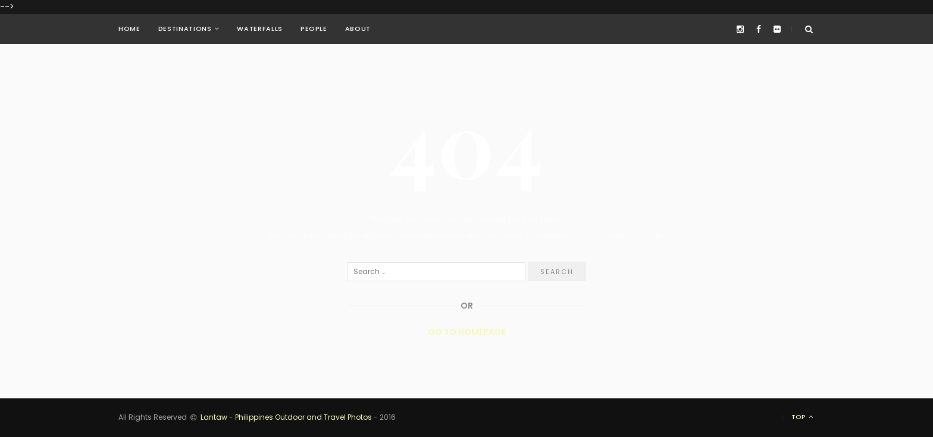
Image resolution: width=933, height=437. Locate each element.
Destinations (185, 29)
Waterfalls (260, 29)
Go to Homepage (467, 332)
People (313, 29)
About (358, 29)
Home (129, 29)
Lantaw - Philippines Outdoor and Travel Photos (286, 417)
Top (803, 417)
